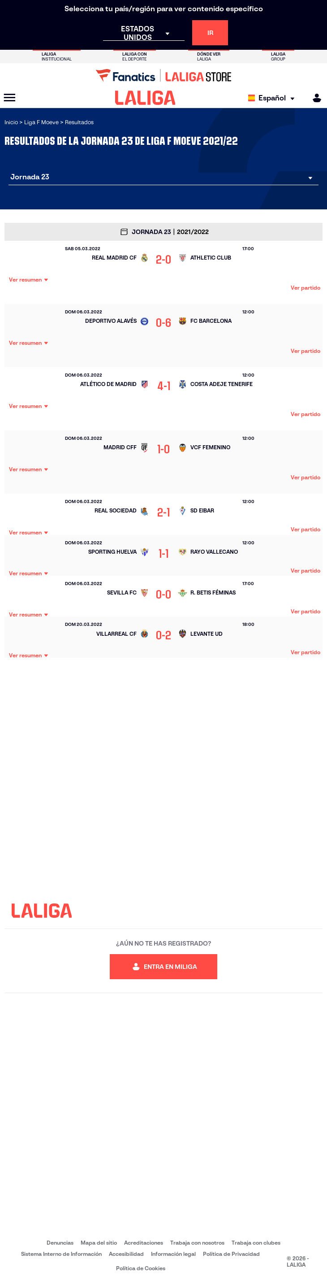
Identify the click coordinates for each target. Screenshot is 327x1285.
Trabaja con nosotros (197, 1243)
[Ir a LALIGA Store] (163, 75)
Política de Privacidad (231, 1254)
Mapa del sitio (99, 1243)
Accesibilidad (126, 1254)
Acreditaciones (143, 1243)
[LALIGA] (145, 98)
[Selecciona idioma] (273, 98)
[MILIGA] (314, 98)
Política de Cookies (140, 1268)
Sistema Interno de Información (61, 1254)
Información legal (173, 1254)
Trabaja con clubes (256, 1243)
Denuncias (60, 1243)
